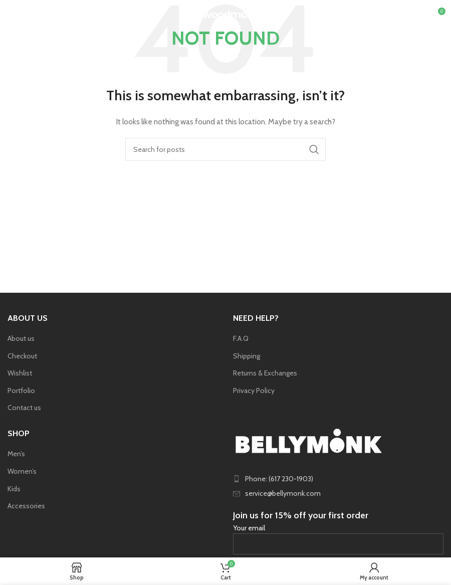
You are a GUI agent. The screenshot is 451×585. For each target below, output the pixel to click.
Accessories (26, 505)
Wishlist (20, 372)
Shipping (246, 355)
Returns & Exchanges (265, 372)
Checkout (22, 355)
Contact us (24, 407)
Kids (14, 488)
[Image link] (308, 439)
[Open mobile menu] (24, 15)
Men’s (16, 453)
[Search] (225, 149)
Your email (338, 535)
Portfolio (21, 390)
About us (21, 338)
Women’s (22, 471)
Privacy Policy (254, 390)
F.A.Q (241, 338)
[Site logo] (225, 14)
